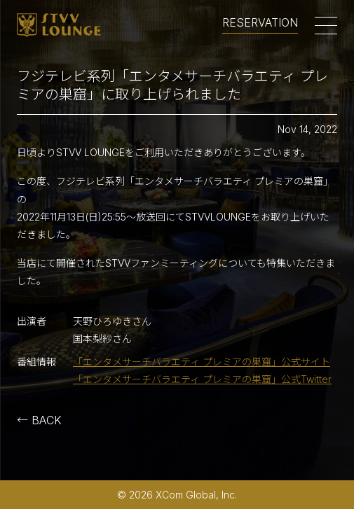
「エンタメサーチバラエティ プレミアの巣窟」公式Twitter (202, 379)
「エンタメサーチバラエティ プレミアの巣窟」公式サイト (201, 362)
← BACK (39, 420)
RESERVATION (260, 23)
